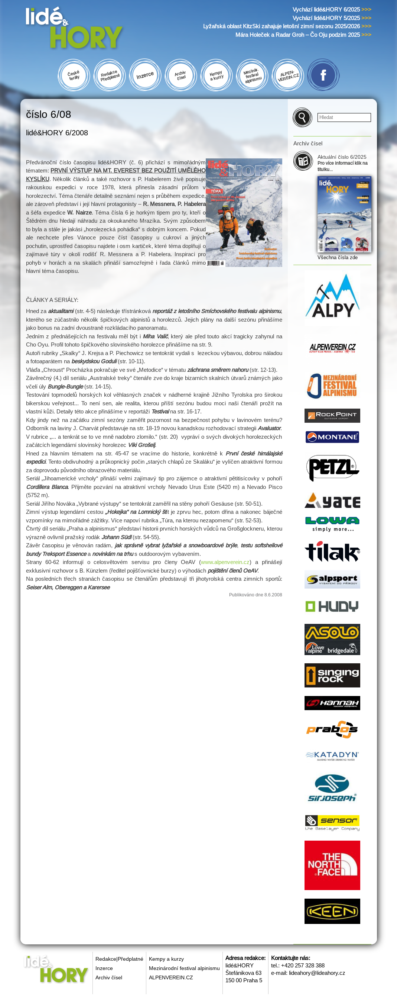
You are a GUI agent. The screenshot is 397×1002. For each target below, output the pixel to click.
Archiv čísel (108, 977)
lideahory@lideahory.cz (317, 973)
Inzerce (104, 968)
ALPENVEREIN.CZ (171, 977)
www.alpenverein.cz (225, 562)
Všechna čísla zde (338, 257)
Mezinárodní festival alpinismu (184, 968)
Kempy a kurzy (166, 959)
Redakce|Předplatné (119, 959)
